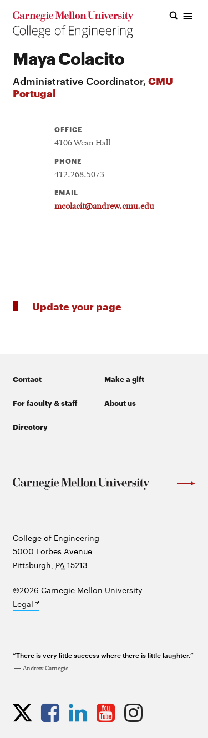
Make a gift (124, 379)
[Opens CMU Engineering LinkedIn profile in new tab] (80, 712)
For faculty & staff (45, 403)
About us (120, 403)
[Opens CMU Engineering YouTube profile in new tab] (108, 712)
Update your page (76, 306)
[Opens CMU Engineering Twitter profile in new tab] (25, 712)
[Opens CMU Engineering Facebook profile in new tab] (52, 712)
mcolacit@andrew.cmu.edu (104, 206)
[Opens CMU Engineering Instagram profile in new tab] (136, 712)
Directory (30, 426)
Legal (26, 604)
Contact (27, 379)
